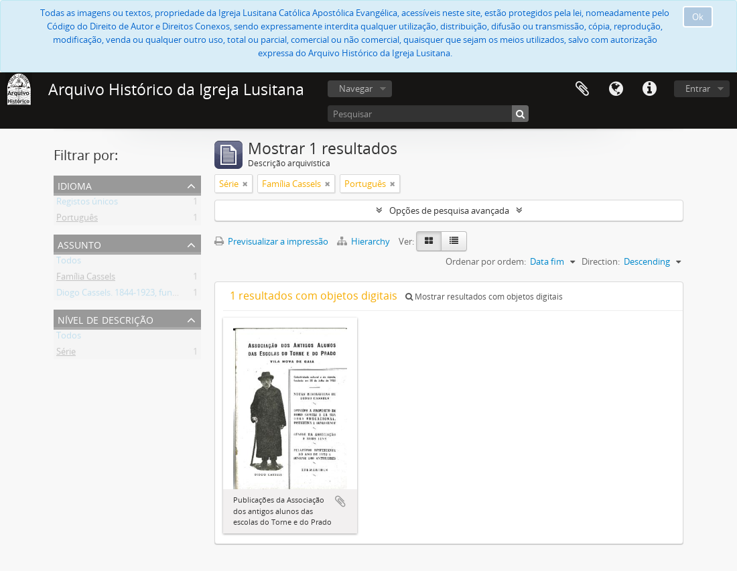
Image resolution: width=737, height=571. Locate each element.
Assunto (79, 244)
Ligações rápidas (649, 89)
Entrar (697, 88)
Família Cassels (85, 279)
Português (77, 220)
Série (66, 354)
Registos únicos (87, 204)
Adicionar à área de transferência (340, 501)
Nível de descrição (105, 319)
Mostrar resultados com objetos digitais (484, 296)
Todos (68, 263)
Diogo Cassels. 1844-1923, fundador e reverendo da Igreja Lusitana (187, 295)
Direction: (601, 261)
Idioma (615, 89)
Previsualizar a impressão (271, 241)
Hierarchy (364, 241)
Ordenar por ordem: (486, 261)
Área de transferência (582, 89)
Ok (698, 17)
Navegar (356, 88)
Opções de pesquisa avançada (449, 210)
